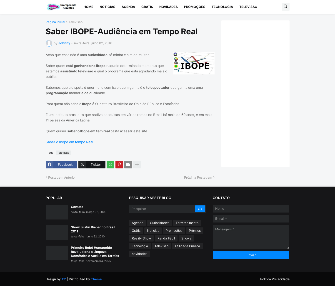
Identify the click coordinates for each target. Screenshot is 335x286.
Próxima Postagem (198, 177)
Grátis (147, 7)
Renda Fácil (166, 238)
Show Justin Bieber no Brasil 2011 (93, 229)
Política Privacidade (275, 279)
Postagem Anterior (62, 177)
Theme (96, 279)
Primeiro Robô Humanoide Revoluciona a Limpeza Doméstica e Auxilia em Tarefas (95, 252)
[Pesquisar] (162, 208)
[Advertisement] (260, 93)
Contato (77, 207)
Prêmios (195, 230)
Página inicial (55, 22)
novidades (139, 254)
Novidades (168, 7)
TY (64, 279)
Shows (186, 238)
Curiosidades (159, 223)
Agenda (128, 7)
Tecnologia (222, 7)
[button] (286, 7)
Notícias (107, 7)
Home (88, 7)
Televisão (248, 7)
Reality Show (141, 238)
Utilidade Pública (187, 246)
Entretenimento (187, 223)
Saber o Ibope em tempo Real (69, 142)
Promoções (194, 7)
